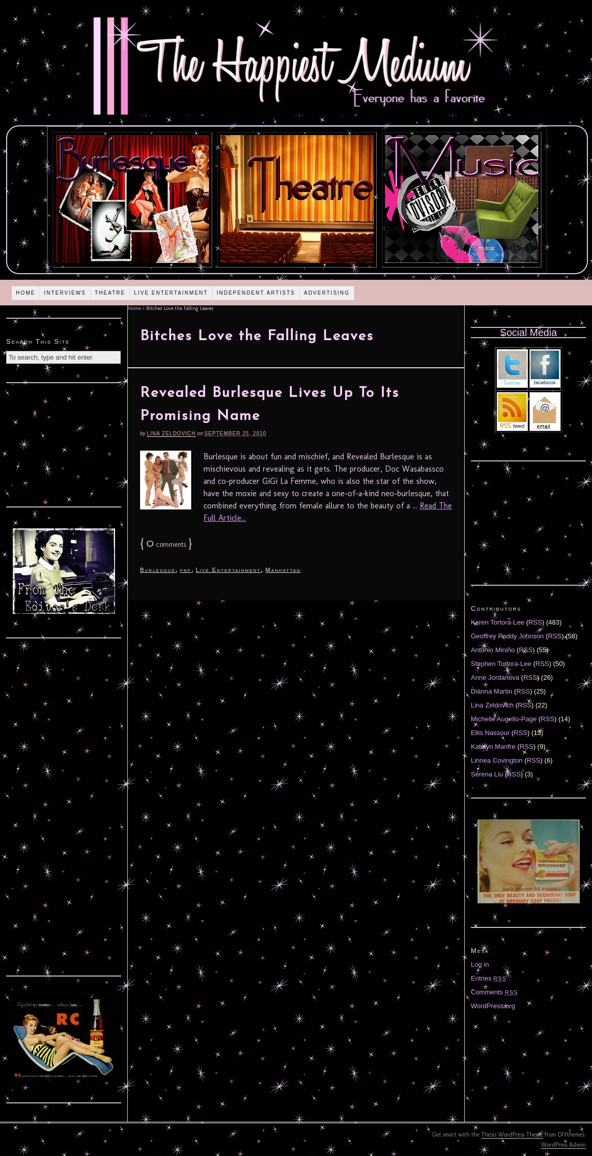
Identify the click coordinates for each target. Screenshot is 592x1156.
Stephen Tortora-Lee (501, 664)
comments (166, 544)
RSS (535, 622)
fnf (185, 570)
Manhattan (283, 570)
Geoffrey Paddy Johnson (507, 636)
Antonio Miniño (493, 650)
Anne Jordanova (495, 677)
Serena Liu (487, 774)
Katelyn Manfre (493, 746)
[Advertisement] (64, 443)
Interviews (65, 293)
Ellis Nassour (490, 733)
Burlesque (157, 570)
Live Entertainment (171, 293)
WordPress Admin (563, 1144)
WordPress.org (493, 1006)
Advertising (327, 293)
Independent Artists (256, 293)
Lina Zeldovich (171, 433)
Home (25, 293)
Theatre (110, 293)
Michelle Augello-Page (504, 719)
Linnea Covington (496, 760)
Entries (489, 978)
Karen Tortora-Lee (498, 622)
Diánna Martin (491, 691)
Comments (494, 992)
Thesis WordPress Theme (512, 1134)
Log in (480, 964)
